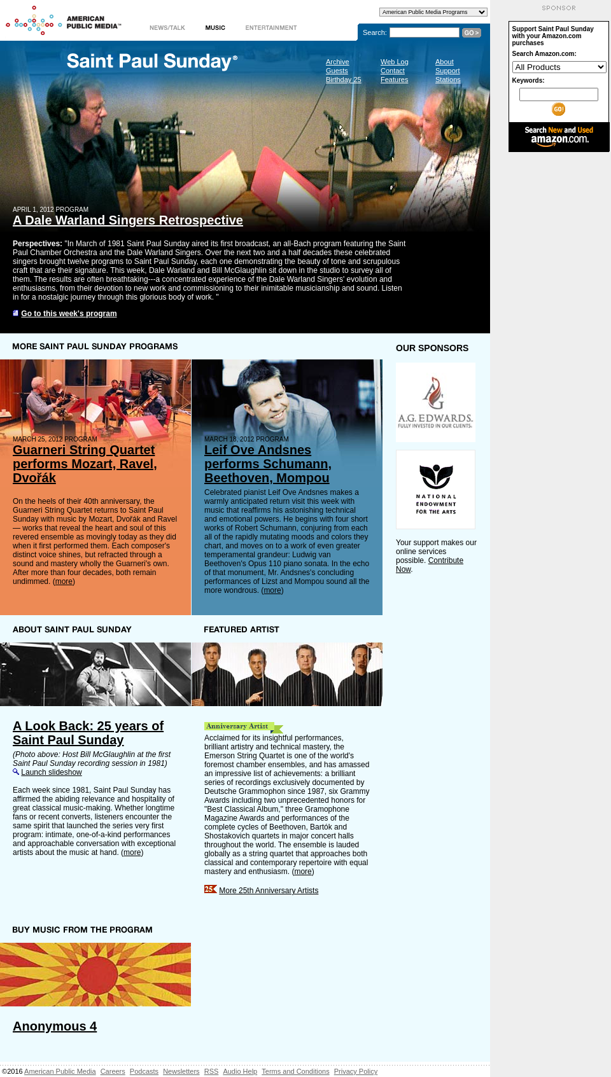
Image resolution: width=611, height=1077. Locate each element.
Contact (393, 70)
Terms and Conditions (295, 1071)
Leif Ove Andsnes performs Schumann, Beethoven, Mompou (268, 464)
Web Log (395, 62)
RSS (211, 1071)
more (64, 581)
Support (447, 70)
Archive (337, 62)
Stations (448, 79)
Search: (375, 32)
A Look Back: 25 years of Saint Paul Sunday (88, 733)
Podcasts (144, 1071)
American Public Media (60, 1071)
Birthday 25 (344, 79)
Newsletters (181, 1071)
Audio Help (240, 1071)
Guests (337, 70)
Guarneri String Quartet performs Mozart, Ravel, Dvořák (85, 464)
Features (394, 79)
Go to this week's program (68, 313)
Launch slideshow (51, 772)
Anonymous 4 (55, 1026)
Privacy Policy (355, 1071)
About (444, 62)
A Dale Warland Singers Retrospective (128, 220)
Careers (113, 1071)
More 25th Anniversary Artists (268, 890)
